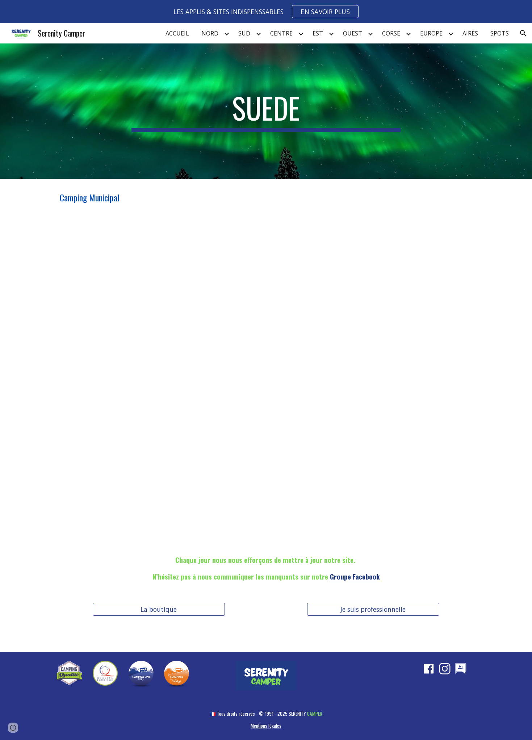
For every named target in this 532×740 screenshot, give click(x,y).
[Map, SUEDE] (266, 379)
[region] (266, 11)
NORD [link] (209, 33)
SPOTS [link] (499, 33)
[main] (266, 111)
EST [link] (318, 33)
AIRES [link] (470, 33)
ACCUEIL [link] (177, 33)
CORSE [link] (391, 33)
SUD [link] (244, 33)
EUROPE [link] (431, 33)
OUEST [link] (352, 33)
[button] (523, 33)
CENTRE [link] (281, 33)
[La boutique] (159, 609)
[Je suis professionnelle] (373, 609)
